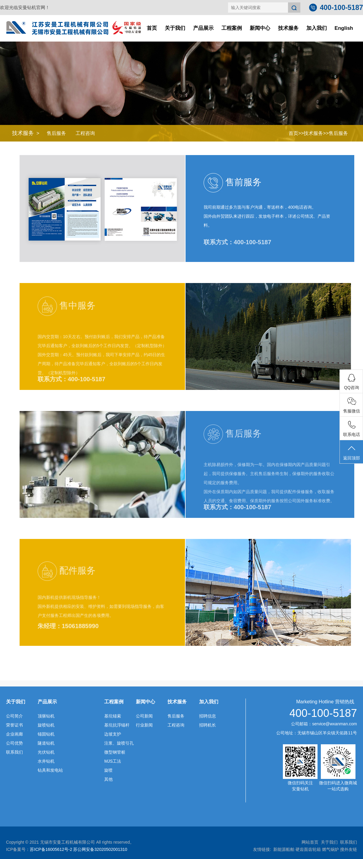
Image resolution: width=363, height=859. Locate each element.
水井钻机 (46, 761)
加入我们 (316, 28)
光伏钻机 (46, 752)
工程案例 (231, 28)
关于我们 (175, 28)
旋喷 (108, 770)
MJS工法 (112, 761)
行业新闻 (144, 725)
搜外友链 (348, 849)
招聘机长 (207, 725)
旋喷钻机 (46, 725)
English (344, 28)
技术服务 (288, 28)
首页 (152, 28)
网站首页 (310, 842)
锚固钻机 (46, 734)
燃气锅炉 (330, 849)
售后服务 (56, 133)
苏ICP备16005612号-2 (51, 849)
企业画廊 (14, 734)
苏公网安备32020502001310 (100, 849)
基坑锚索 (112, 716)
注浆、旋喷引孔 (119, 743)
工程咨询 (85, 133)
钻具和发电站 (50, 770)
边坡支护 (112, 734)
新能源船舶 (283, 849)
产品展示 (203, 28)
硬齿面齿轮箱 (308, 849)
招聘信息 (207, 716)
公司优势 (14, 743)
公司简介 (14, 716)
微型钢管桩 (114, 752)
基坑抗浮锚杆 (117, 725)
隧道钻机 (46, 743)
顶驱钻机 (46, 716)
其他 (108, 779)
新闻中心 (260, 28)
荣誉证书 (14, 725)
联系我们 (14, 752)
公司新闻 (144, 716)
